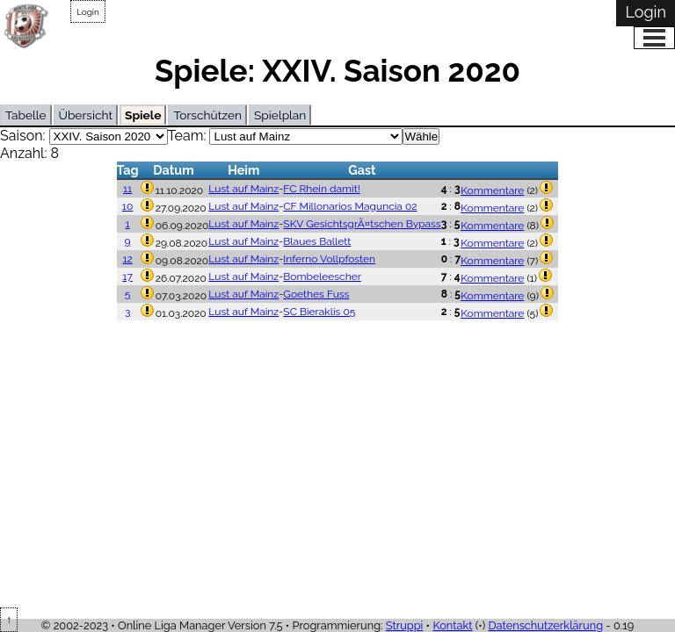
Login (87, 12)
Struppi (405, 625)
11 (127, 189)
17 (127, 276)
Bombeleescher (322, 276)
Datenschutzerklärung (545, 625)
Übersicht (85, 115)
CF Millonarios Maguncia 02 (350, 206)
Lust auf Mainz (243, 189)
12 (127, 259)
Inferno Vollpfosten (329, 259)
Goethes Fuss (316, 294)
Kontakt (452, 625)
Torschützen (207, 115)
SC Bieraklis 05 (319, 311)
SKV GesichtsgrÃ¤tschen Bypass (361, 224)
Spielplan (280, 115)
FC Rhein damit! (321, 189)
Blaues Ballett (317, 241)
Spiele (143, 115)
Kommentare (492, 190)
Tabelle (26, 115)
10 (127, 206)
